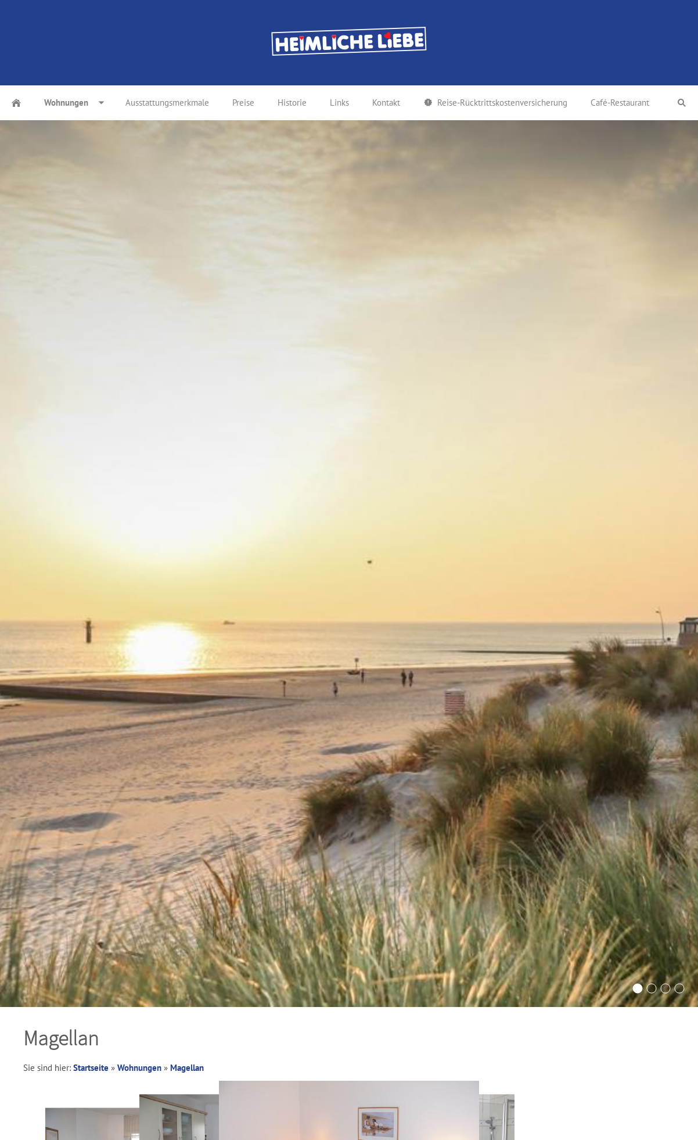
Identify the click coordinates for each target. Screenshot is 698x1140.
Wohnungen (139, 1067)
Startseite (91, 1067)
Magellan (187, 1067)
